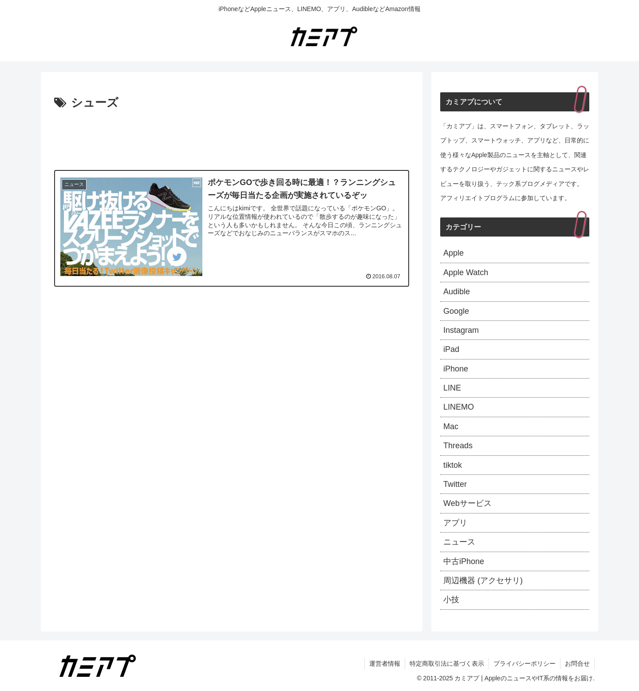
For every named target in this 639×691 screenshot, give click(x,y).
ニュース (459, 541)
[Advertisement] (231, 138)
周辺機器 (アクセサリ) (483, 580)
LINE (452, 387)
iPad (451, 349)
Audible (456, 291)
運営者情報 (384, 663)
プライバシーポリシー (524, 663)
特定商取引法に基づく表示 (447, 663)
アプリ (455, 522)
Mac (450, 426)
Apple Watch (465, 272)
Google (456, 311)
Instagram (461, 330)
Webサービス (467, 503)
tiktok (452, 465)
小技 (451, 599)
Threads (458, 445)
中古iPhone (463, 561)
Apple (453, 253)
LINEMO (458, 407)
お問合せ (577, 663)
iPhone (455, 368)
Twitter (455, 484)
